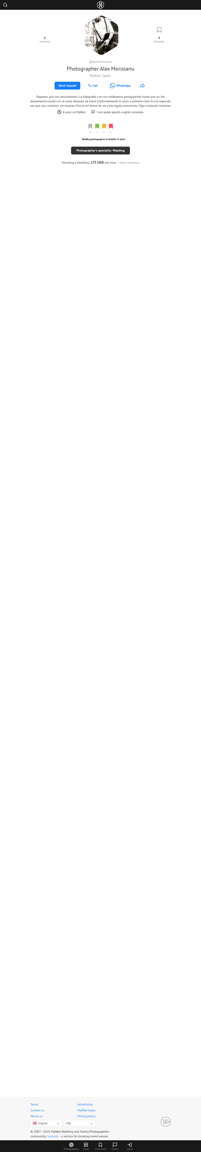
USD (68, 1123)
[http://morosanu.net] (142, 86)
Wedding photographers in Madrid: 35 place (103, 139)
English (40, 1123)
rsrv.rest (53, 1136)
